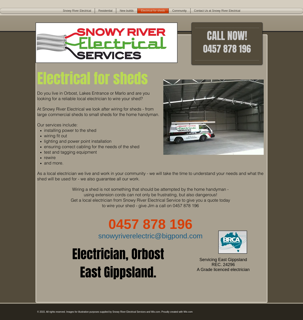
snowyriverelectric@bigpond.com (150, 236)
